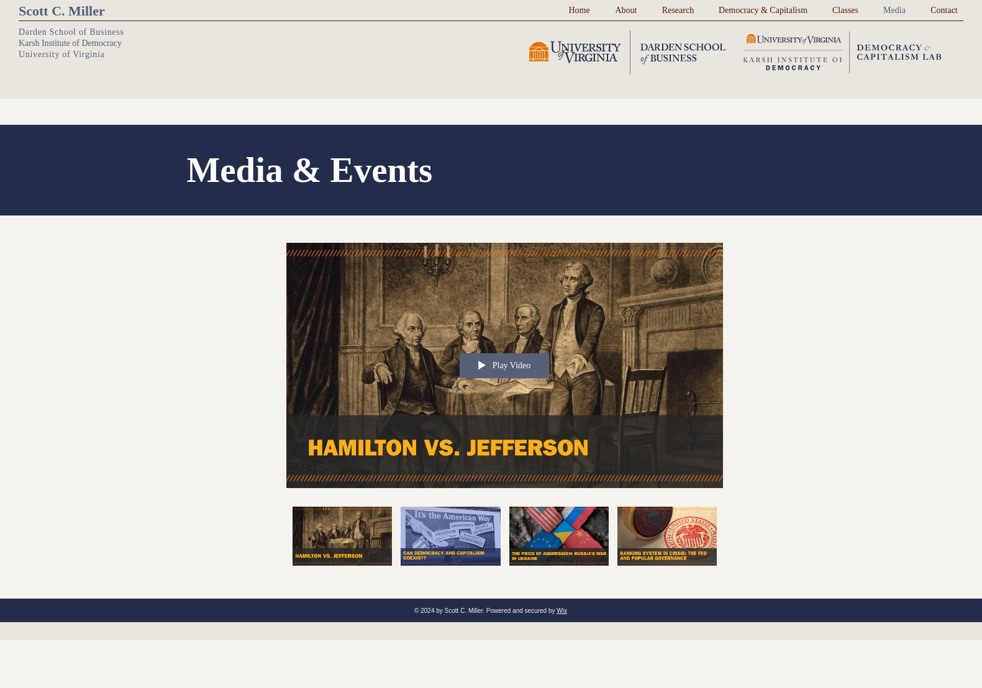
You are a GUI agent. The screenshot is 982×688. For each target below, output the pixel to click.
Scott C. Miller (62, 11)
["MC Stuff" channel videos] (505, 543)
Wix (562, 610)
